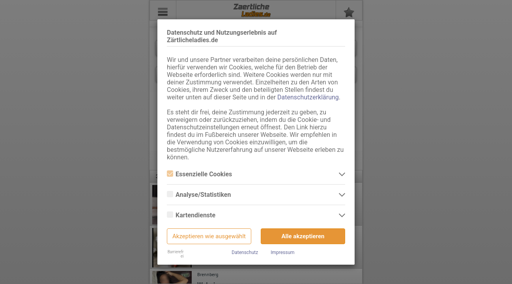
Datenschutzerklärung (308, 97)
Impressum (282, 252)
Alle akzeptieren (303, 236)
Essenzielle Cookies (199, 174)
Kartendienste (191, 215)
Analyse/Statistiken (199, 194)
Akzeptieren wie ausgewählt (209, 236)
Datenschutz (245, 252)
